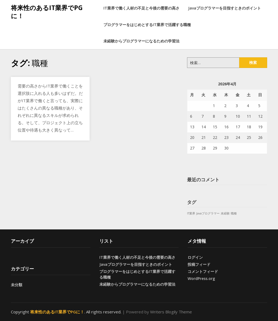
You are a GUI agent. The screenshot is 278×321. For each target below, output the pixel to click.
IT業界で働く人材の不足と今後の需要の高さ (141, 8)
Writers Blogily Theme (171, 311)
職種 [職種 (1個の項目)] (234, 213)
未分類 (16, 284)
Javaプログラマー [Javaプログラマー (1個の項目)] (208, 213)
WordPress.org (201, 278)
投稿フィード (199, 264)
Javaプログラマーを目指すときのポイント (224, 8)
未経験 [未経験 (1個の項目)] (225, 213)
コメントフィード (203, 271)
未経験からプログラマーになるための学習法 (141, 40)
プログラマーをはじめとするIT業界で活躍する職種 (147, 24)
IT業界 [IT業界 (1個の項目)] (191, 213)
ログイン (195, 257)
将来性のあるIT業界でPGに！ (47, 11)
